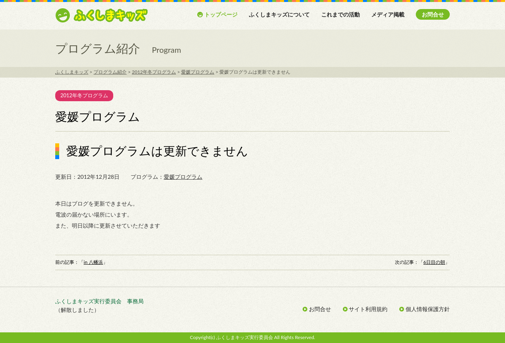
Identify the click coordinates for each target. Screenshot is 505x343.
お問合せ (433, 14)
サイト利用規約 (365, 309)
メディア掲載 (387, 14)
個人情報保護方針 (424, 309)
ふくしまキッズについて (279, 14)
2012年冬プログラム (84, 95)
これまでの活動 (340, 14)
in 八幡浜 (93, 262)
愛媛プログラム (183, 176)
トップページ (217, 14)
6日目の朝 (434, 262)
